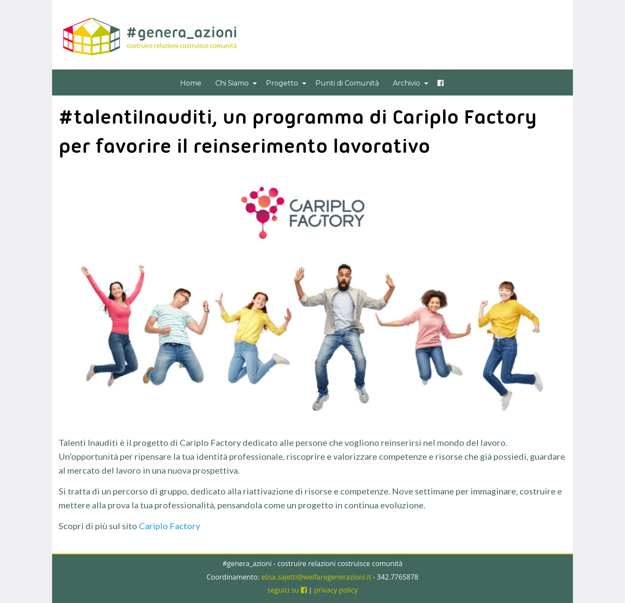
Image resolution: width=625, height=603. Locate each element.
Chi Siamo (232, 83)
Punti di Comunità (347, 83)
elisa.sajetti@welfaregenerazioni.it (316, 577)
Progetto (282, 83)
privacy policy (336, 590)
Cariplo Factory (169, 526)
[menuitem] (190, 83)
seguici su (287, 590)
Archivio (406, 83)
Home (190, 83)
